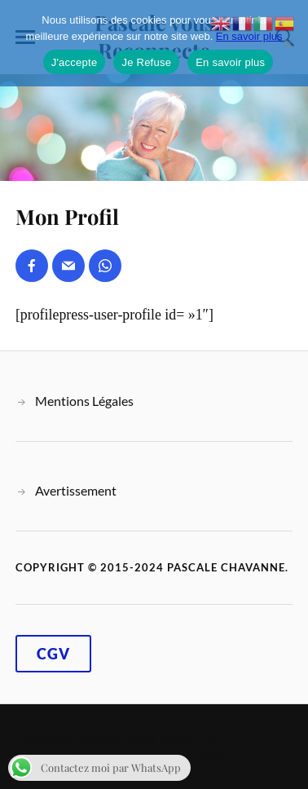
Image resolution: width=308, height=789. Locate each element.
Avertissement (76, 490)
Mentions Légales (84, 400)
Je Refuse (146, 62)
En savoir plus (249, 36)
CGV (53, 654)
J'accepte (74, 62)
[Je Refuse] (287, 43)
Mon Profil (67, 216)
